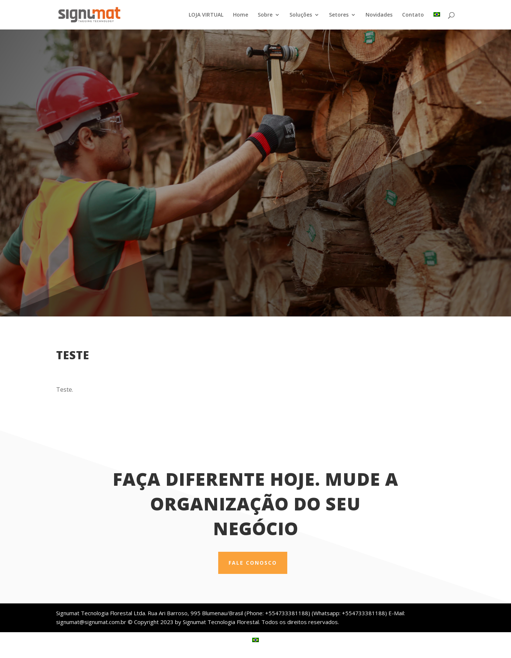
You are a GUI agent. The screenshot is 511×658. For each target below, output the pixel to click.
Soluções (300, 15)
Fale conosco (253, 562)
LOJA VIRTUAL (206, 15)
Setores (339, 15)
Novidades (379, 15)
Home (240, 15)
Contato (413, 15)
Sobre (265, 15)
